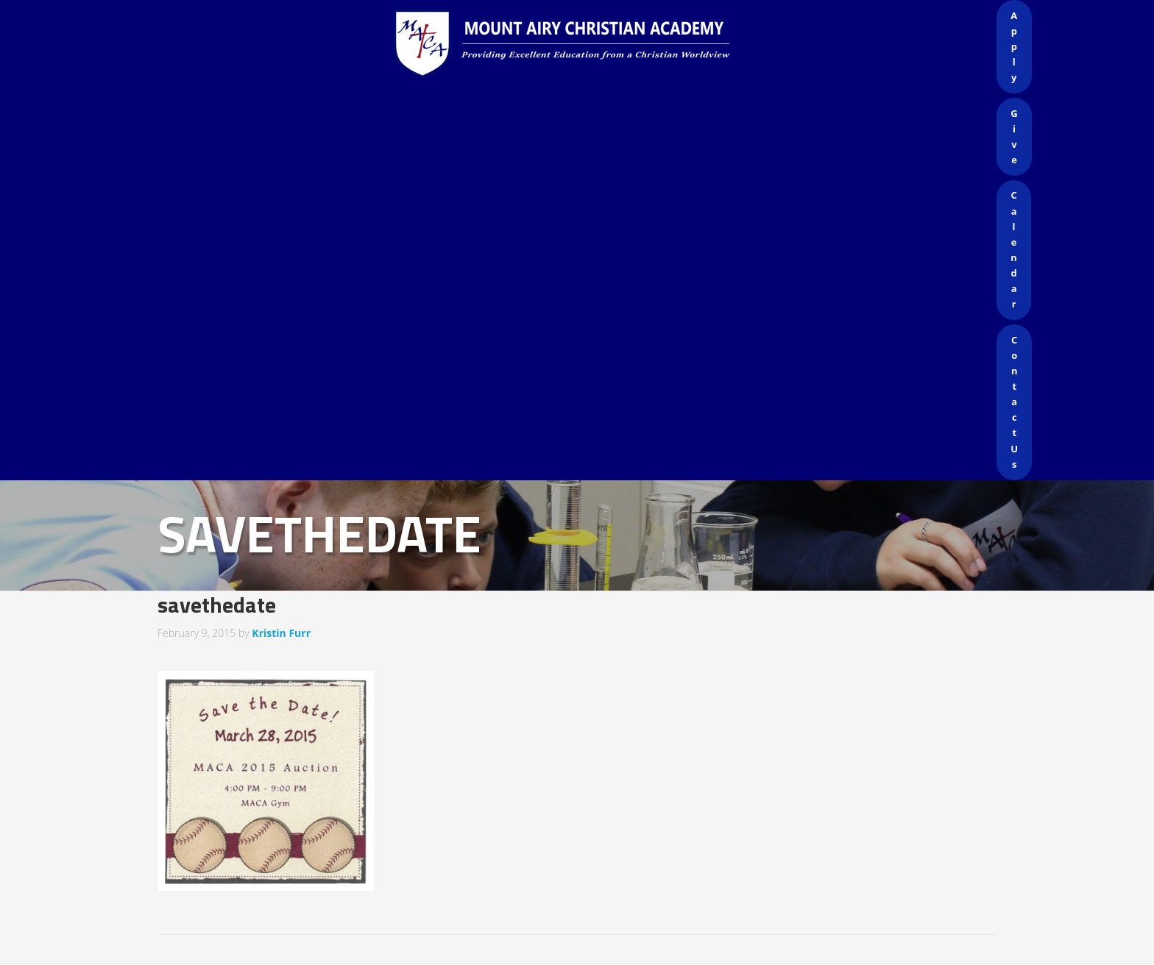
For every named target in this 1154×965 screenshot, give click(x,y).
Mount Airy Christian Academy (581, 44)
